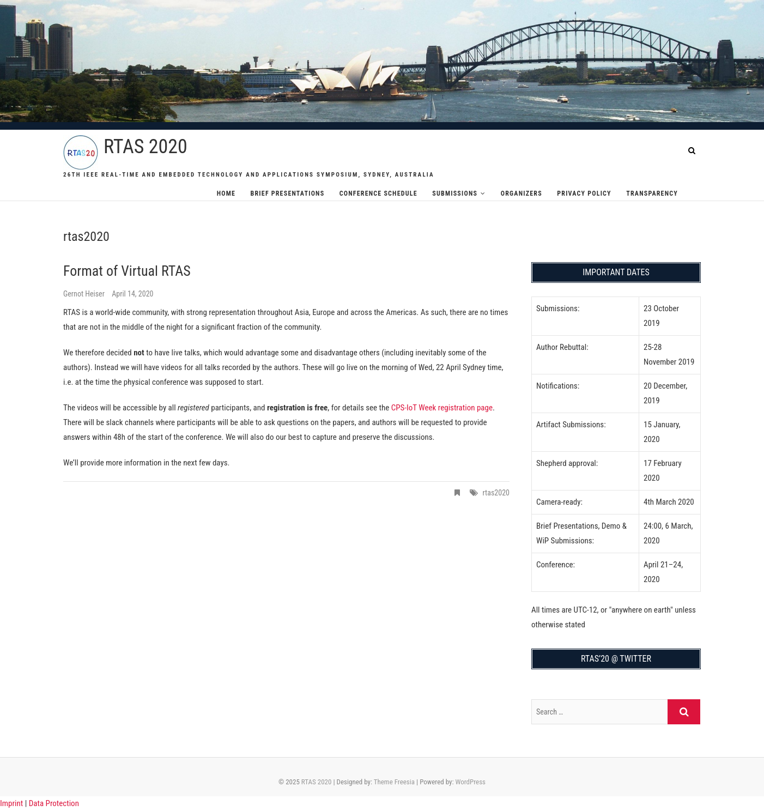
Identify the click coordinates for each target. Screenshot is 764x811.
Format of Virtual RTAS (127, 271)
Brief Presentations (288, 193)
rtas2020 (496, 492)
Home (226, 193)
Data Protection (54, 803)
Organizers (521, 193)
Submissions (454, 193)
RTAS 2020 (145, 146)
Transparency (652, 193)
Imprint (11, 803)
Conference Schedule (378, 193)
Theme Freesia (394, 782)
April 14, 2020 (132, 293)
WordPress (470, 782)
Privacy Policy (584, 193)
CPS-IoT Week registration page (442, 408)
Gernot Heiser (84, 293)
